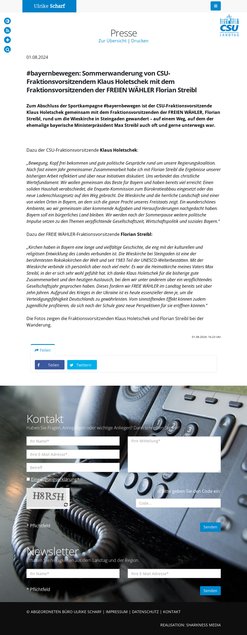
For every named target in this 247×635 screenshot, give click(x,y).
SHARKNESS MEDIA (203, 624)
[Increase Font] (7, 39)
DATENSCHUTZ (145, 611)
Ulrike (49, 6)
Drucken (139, 41)
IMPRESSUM (117, 611)
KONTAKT (172, 611)
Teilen (43, 350)
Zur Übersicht (113, 41)
